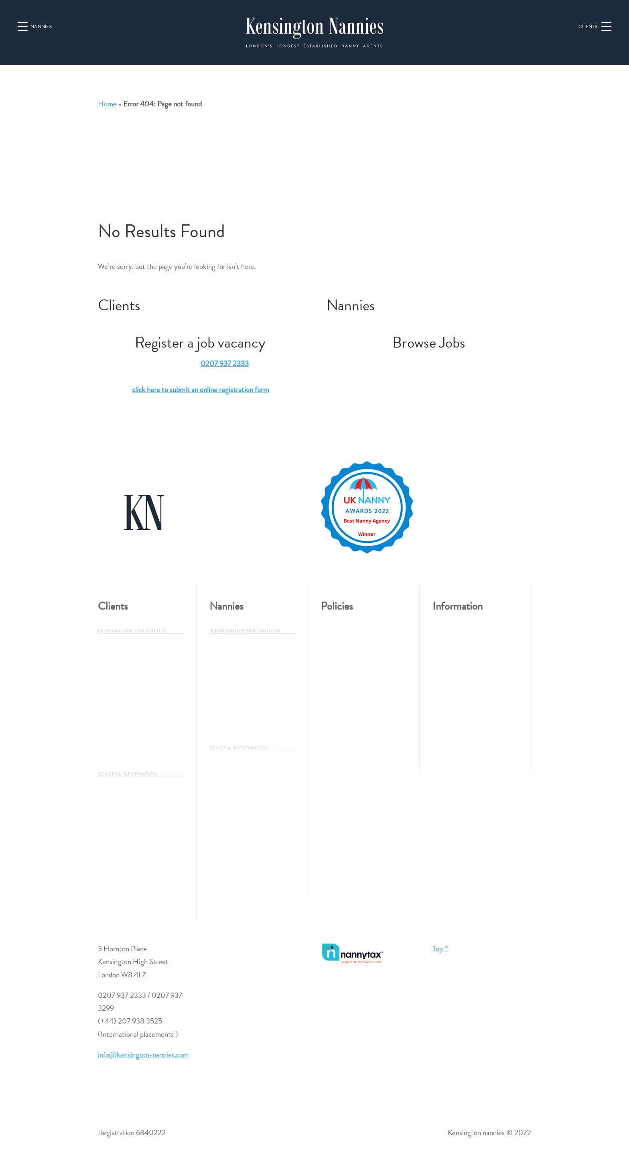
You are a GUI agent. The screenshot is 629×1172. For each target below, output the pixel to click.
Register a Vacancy (126, 649)
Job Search (225, 649)
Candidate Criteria (236, 709)
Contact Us (449, 656)
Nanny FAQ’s (230, 729)
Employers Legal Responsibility (122, 729)
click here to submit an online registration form (200, 389)
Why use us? (228, 670)
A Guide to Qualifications (136, 846)
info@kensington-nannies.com (143, 1054)
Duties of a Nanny (125, 826)
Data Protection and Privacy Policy (362, 708)
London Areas (118, 866)
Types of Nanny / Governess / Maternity (139, 799)
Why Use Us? (118, 670)
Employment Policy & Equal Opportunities (362, 643)
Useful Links (450, 716)
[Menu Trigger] (593, 25)
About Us (446, 636)
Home (107, 104)
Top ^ (440, 948)
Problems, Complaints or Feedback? (357, 675)
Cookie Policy (341, 735)
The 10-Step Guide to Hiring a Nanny (140, 696)
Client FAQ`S (119, 755)
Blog (439, 736)
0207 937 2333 (225, 363)
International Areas (126, 886)
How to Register (233, 690)
